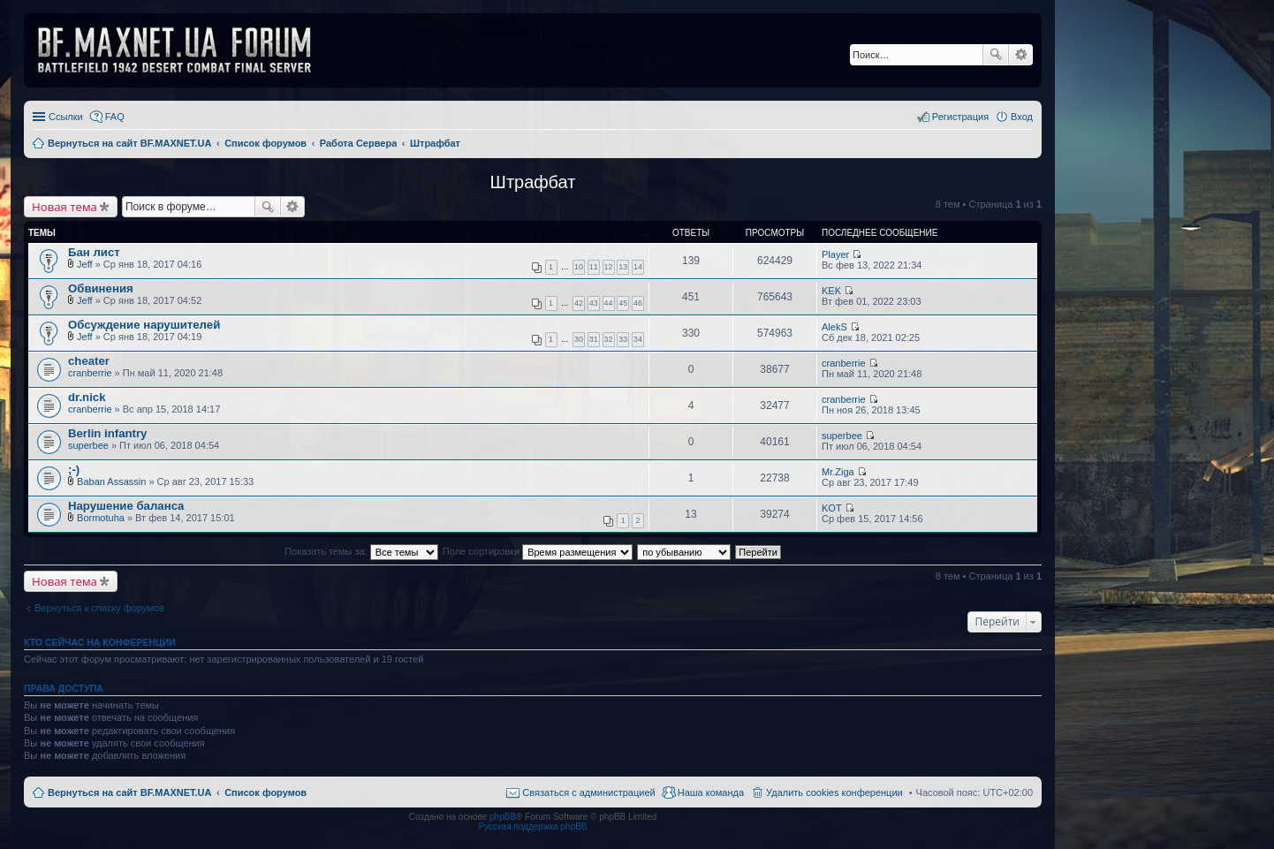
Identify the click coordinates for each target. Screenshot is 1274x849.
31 (593, 339)
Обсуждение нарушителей (144, 324)
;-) (74, 469)
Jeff (85, 264)
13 (622, 266)
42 (578, 303)
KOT (832, 508)
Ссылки (66, 116)
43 (593, 303)
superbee (88, 445)
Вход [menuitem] (1022, 116)
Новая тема (64, 207)
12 (608, 266)
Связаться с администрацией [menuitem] (588, 792)
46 (637, 303)
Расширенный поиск (1021, 54)
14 (637, 266)
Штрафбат (533, 182)
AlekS (834, 327)
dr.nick (87, 397)
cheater (89, 361)
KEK (831, 290)
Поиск (995, 54)
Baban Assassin (111, 481)
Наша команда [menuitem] (711, 792)
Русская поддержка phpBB (532, 826)
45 (622, 303)
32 (608, 339)
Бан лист (94, 252)
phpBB (502, 817)
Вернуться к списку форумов (99, 608)
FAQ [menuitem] (115, 116)
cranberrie (90, 373)
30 (578, 339)
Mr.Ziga (838, 471)
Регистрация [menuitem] (960, 116)
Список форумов (265, 792)
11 (593, 266)
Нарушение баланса (126, 505)
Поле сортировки (538, 551)
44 (608, 303)
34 (637, 339)
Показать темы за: (361, 551)
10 (578, 266)
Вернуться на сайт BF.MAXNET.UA (129, 792)
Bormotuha (101, 517)
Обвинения (100, 288)
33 (622, 339)
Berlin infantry (107, 433)
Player (835, 254)
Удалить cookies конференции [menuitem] (834, 792)
